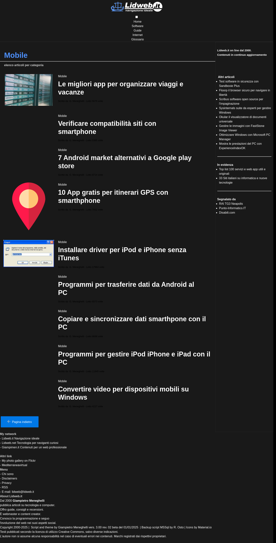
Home (138, 21)
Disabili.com (227, 212)
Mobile (62, 76)
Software (137, 26)
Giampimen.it (10, 447)
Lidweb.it (8, 438)
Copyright (6, 527)
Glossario (137, 39)
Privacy (6, 482)
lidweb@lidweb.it (23, 491)
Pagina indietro (20, 421)
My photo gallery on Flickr (19, 460)
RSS (5, 487)
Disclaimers (9, 478)
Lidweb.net (9, 442)
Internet (137, 34)
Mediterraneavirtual (14, 465)
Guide (138, 30)
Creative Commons (71, 531)
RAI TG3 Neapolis (231, 203)
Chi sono (8, 474)
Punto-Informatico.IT (232, 208)
